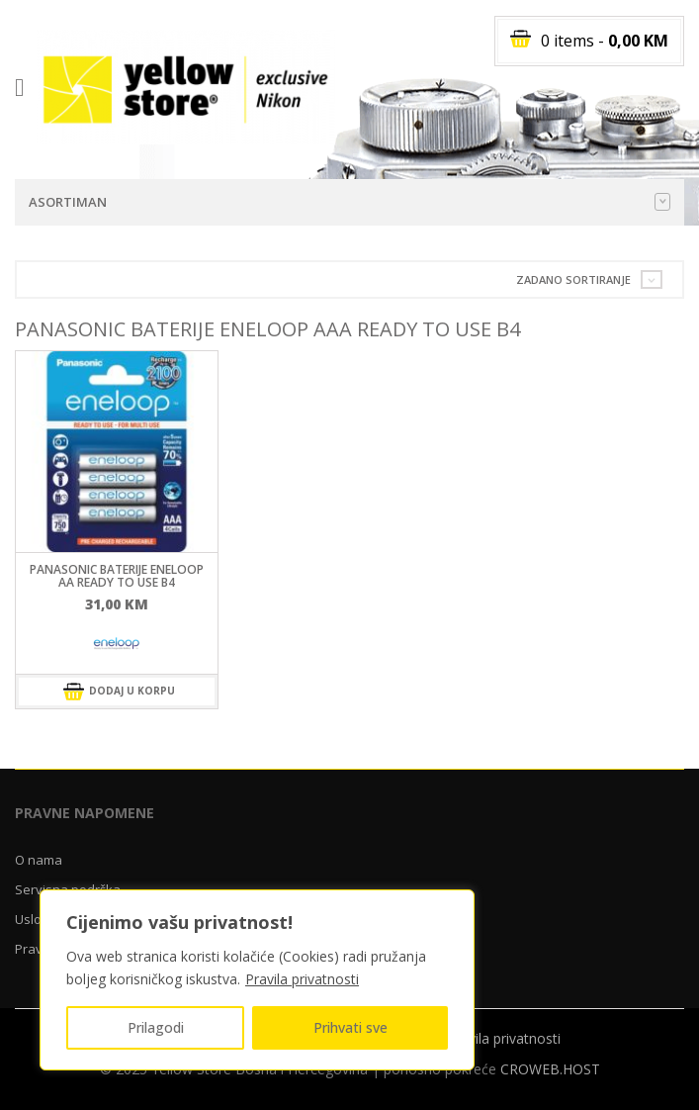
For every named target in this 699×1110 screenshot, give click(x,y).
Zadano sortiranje (573, 279)
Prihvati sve (350, 1027)
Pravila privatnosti (302, 979)
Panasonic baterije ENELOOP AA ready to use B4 (117, 576)
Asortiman (349, 202)
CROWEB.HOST (550, 1069)
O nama (38, 860)
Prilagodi (156, 1027)
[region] (257, 979)
